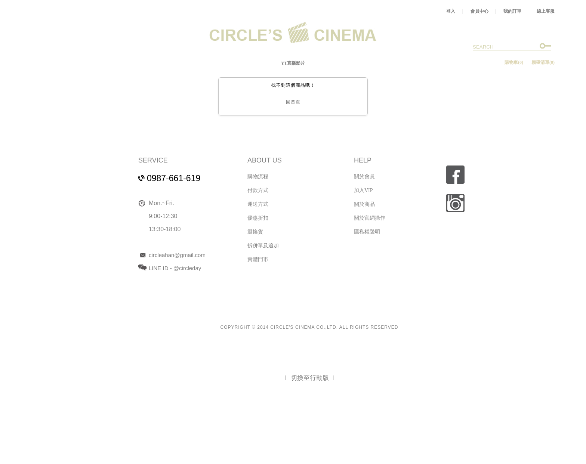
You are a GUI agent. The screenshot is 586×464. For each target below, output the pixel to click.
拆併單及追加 (263, 245)
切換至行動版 (310, 377)
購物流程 (257, 176)
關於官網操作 (369, 218)
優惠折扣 (257, 218)
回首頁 (293, 102)
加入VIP (363, 190)
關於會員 (364, 176)
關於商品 (364, 204)
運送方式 (257, 204)
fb (455, 175)
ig (455, 203)
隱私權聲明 (367, 232)
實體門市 (257, 259)
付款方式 (257, 190)
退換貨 (255, 232)
